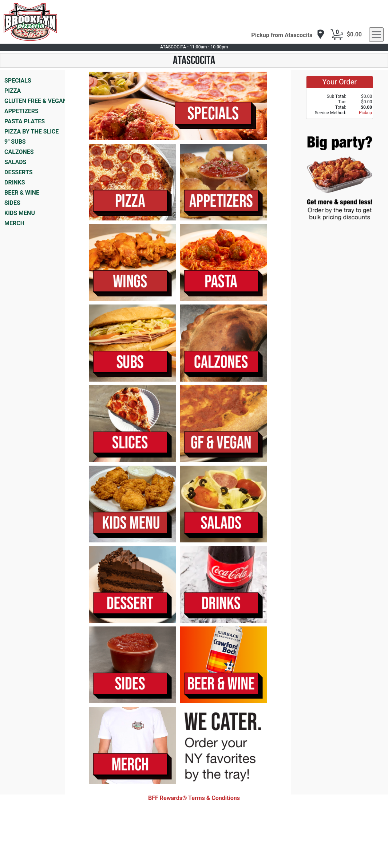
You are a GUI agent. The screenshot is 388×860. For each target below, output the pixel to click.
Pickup (365, 112)
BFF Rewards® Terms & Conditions (194, 798)
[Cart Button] (336, 34)
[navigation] (288, 34)
